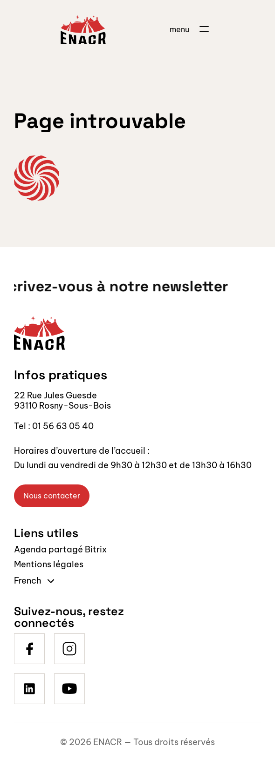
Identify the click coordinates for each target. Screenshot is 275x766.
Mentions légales (48, 564)
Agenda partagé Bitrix (60, 549)
